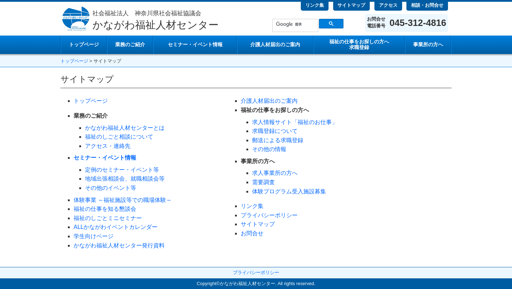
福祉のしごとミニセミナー (108, 218)
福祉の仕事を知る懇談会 (105, 209)
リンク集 (314, 5)
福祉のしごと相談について (119, 137)
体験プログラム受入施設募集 (289, 191)
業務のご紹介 (130, 44)
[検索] (294, 24)
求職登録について (275, 131)
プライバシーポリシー (269, 215)
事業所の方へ (428, 44)
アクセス (388, 5)
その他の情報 (269, 149)
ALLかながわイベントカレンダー (116, 227)
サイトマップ (351, 5)
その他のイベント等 (110, 188)
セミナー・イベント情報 (195, 44)
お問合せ (252, 233)
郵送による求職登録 (277, 140)
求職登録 (359, 44)
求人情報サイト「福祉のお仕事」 (294, 122)
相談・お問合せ (427, 5)
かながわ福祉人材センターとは (125, 128)
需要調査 (263, 182)
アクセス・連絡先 (107, 146)
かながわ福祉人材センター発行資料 (119, 245)
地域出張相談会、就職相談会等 (125, 179)
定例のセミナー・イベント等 (122, 170)
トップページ (84, 44)
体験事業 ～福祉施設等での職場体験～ (123, 200)
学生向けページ (93, 236)
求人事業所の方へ (275, 173)
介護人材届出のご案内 (275, 44)
